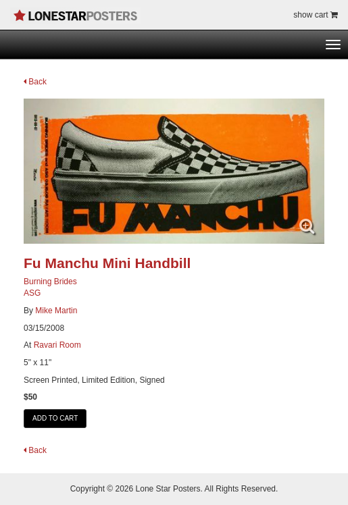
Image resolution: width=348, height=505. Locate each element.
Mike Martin (56, 310)
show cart (315, 15)
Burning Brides (50, 281)
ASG (32, 293)
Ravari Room (57, 345)
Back (35, 81)
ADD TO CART (55, 418)
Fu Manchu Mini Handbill (107, 263)
